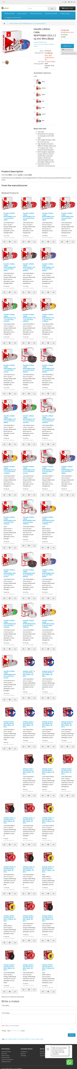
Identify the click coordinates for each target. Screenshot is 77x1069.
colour (35, 76)
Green (39, 114)
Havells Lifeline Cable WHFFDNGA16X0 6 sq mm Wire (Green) (10, 623)
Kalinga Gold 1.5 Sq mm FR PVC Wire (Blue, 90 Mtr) (29, 673)
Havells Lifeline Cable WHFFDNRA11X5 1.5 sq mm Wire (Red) (29, 216)
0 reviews (46, 44)
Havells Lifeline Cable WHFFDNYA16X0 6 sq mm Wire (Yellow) (48, 623)
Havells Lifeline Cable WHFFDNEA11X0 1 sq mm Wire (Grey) (10, 368)
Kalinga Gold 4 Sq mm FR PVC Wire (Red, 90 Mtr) (28, 918)
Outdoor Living (64, 13)
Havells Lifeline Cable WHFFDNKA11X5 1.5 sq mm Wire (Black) (48, 368)
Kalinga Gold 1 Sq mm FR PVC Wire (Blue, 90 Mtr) (9, 724)
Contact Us (24, 1051)
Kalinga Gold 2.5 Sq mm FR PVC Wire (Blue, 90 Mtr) (48, 673)
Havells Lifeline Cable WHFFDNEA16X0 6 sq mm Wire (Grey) (10, 674)
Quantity (63, 37)
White (39, 95)
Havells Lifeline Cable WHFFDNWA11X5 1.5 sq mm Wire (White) (48, 419)
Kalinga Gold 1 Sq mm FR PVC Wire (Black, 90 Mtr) (28, 771)
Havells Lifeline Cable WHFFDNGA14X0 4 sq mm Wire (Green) (10, 520)
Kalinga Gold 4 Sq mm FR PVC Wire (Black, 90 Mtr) (47, 918)
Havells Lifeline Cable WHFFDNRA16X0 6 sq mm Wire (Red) (10, 267)
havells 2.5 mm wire (18, 1039)
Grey (39, 108)
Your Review (5, 1013)
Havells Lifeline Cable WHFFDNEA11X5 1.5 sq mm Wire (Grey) (29, 469)
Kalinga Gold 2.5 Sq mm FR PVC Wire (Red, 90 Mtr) (10, 869)
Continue (71, 1035)
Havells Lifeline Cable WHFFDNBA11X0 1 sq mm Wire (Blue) (48, 267)
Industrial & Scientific (51, 13)
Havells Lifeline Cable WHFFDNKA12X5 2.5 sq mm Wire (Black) (29, 368)
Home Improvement (36, 13)
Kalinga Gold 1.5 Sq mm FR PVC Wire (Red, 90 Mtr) (29, 820)
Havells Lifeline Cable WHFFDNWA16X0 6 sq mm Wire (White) (29, 623)
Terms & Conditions (7, 1059)
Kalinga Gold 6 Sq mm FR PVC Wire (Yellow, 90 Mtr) (48, 967)
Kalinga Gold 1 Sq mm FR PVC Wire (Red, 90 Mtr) (66, 771)
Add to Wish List (67, 50)
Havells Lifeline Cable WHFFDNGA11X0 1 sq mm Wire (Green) (10, 317)
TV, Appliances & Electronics (13, 17)
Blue (39, 121)
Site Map (23, 1055)
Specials (42, 1055)
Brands (42, 1051)
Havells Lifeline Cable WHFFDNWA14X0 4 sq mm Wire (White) (29, 520)
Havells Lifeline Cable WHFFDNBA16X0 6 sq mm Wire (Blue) (48, 573)
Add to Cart (67, 46)
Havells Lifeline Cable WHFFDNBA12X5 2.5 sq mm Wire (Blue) (27, 23)
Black (39, 82)
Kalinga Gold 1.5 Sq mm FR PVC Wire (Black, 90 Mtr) (10, 820)
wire (6, 1039)
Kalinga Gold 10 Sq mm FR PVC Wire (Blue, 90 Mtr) (67, 724)
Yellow (40, 88)
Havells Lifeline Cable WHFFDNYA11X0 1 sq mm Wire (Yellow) (48, 317)
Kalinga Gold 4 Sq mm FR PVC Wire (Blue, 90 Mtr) (28, 724)
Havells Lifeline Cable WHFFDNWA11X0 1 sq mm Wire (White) (29, 317)
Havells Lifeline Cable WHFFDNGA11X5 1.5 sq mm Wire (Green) (29, 419)
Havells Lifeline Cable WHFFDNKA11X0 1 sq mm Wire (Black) (29, 267)
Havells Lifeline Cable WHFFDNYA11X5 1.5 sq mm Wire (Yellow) (10, 469)
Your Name (5, 1005)
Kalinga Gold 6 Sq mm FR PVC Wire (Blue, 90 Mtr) (47, 724)
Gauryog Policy (6, 1051)
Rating (4, 1031)
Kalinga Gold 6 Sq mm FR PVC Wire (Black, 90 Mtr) (9, 967)
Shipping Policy (6, 1061)
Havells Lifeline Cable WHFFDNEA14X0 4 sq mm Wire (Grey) (10, 573)
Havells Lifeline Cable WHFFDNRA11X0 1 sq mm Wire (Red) (10, 216)
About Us (4, 1053)
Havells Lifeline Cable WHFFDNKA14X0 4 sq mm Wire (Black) (48, 469)
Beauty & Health (9, 13)
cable (9, 1039)
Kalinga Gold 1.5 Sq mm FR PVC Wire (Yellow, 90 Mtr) (48, 820)
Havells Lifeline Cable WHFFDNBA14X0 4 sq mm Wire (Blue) (67, 469)
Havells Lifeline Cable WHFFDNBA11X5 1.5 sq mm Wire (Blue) (10, 419)
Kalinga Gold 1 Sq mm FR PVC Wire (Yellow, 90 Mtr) (48, 771)
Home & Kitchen (22, 13)
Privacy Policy (5, 1057)
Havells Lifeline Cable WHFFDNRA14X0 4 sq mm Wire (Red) (67, 216)
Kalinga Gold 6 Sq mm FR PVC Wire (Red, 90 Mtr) (28, 967)
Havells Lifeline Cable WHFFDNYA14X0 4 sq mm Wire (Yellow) (48, 520)
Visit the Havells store (40, 42)
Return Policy (5, 1055)
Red (39, 101)
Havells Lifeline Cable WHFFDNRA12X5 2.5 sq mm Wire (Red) (48, 216)
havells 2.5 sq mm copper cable (33, 1039)
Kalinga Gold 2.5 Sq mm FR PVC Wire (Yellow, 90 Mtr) (48, 869)
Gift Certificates (44, 1053)
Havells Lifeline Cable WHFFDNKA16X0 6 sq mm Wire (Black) (29, 573)
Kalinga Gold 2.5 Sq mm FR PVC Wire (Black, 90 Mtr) (29, 869)
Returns (23, 1053)
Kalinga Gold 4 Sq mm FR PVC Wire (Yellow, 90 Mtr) (10, 918)
